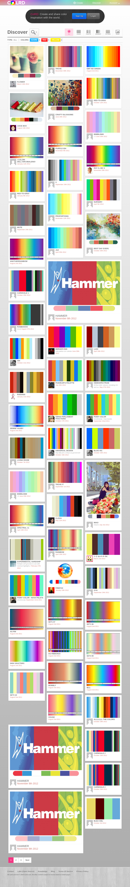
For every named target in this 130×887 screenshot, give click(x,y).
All (69, 32)
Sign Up (79, 16)
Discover (96, 3)
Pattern (108, 32)
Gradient (98, 32)
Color (79, 32)
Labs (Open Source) (25, 871)
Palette (88, 32)
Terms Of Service (65, 871)
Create (80, 3)
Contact (10, 871)
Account (113, 3)
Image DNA (117, 32)
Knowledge (42, 871)
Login (93, 16)
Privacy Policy (82, 871)
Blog (53, 871)
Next (27, 860)
